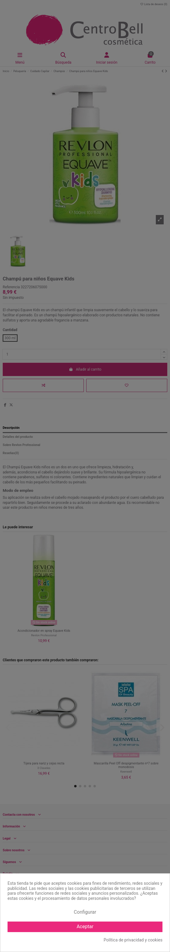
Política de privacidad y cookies (133, 940)
